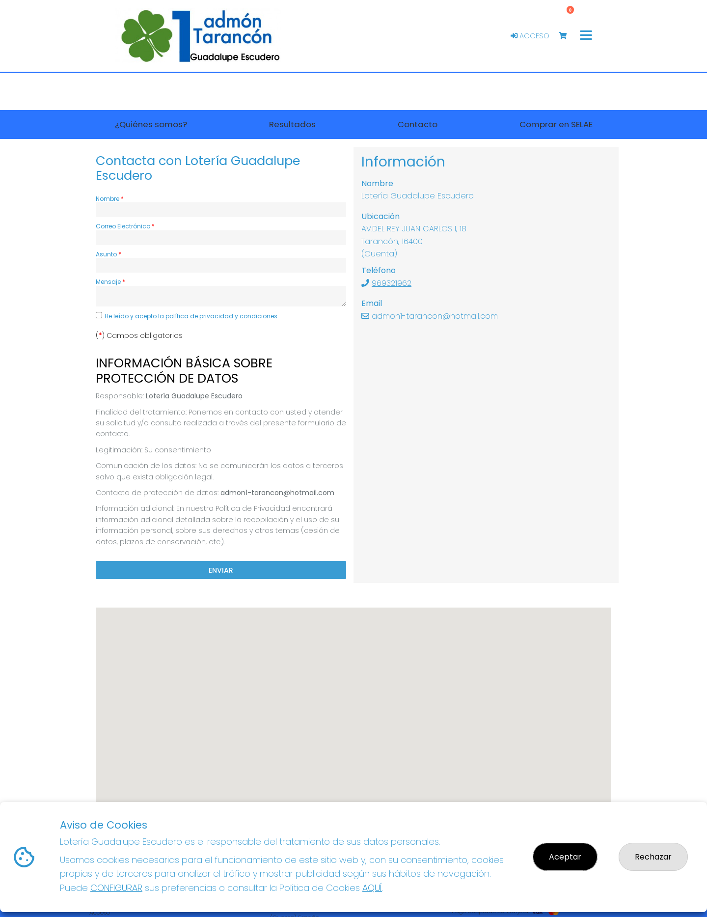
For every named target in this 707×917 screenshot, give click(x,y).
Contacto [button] (417, 124)
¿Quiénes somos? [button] (151, 124)
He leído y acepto (192, 316)
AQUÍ (372, 888)
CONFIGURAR (116, 888)
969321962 (391, 283)
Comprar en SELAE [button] (556, 124)
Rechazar (653, 856)
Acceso (530, 36)
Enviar (221, 570)
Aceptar (565, 856)
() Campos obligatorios (139, 335)
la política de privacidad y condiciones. (218, 316)
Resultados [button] (292, 124)
